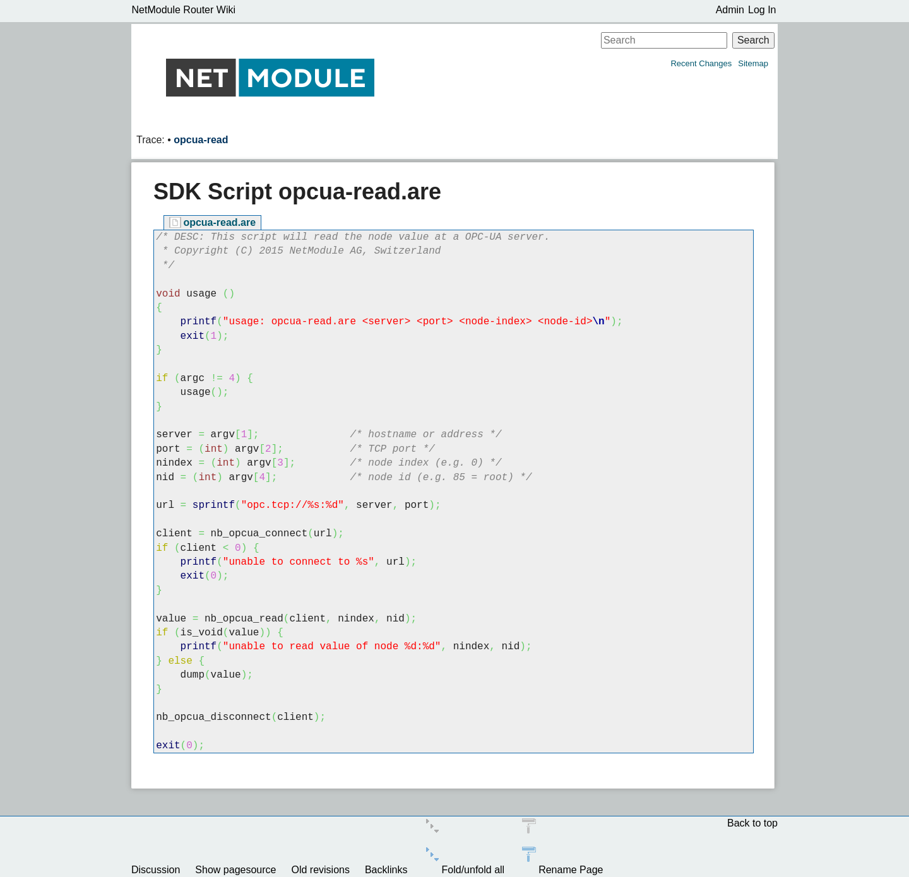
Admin (730, 9)
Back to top (752, 823)
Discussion (155, 869)
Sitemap (753, 63)
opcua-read (201, 139)
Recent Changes (701, 63)
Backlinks (386, 869)
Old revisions (320, 869)
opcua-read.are (219, 222)
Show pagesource (235, 869)
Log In (762, 9)
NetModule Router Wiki (184, 9)
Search (753, 40)
